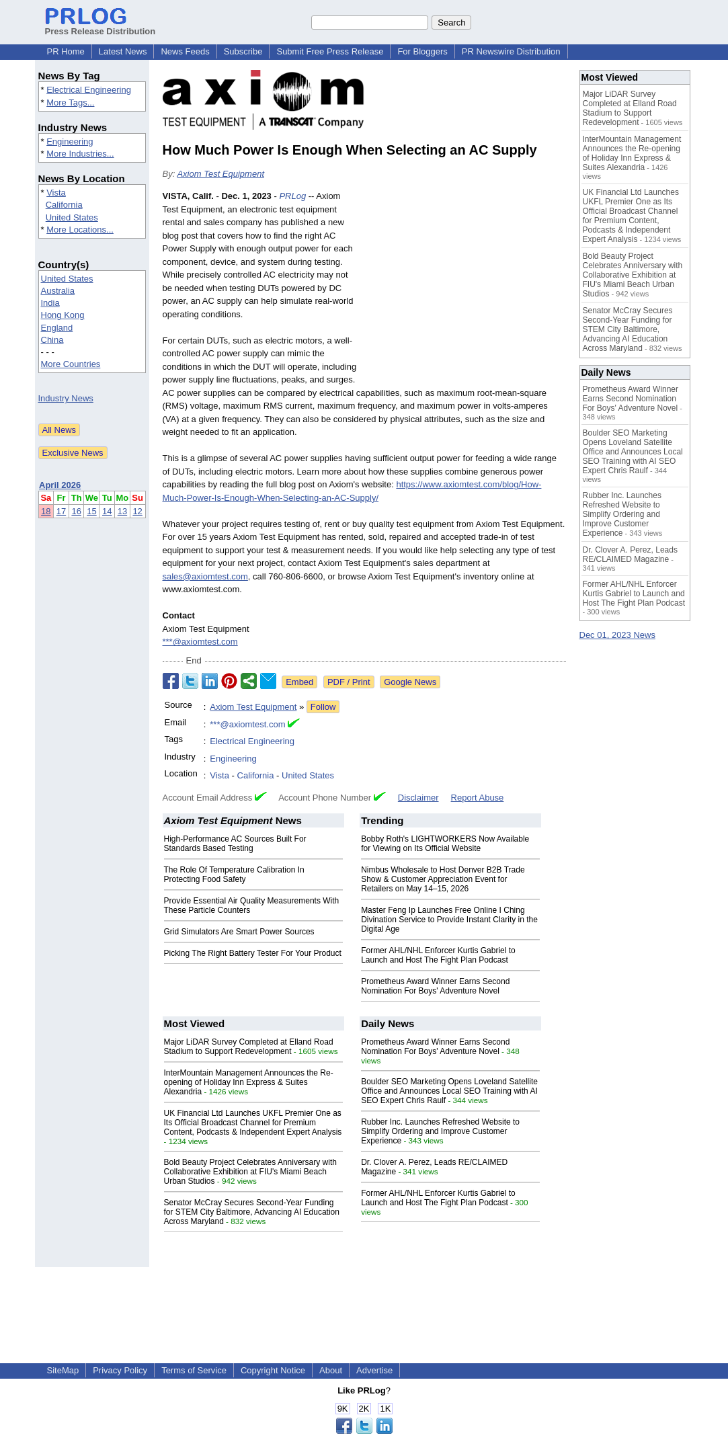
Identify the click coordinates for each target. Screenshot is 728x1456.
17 (61, 511)
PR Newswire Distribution (511, 51)
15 (91, 511)
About (330, 1370)
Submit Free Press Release (329, 51)
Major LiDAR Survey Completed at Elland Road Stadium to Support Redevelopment (248, 1046)
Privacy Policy (120, 1370)
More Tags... (70, 102)
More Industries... (80, 154)
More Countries (71, 364)
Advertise (374, 1370)
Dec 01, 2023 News (617, 635)
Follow (323, 707)
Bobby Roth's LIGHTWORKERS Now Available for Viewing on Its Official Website (445, 843)
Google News (410, 682)
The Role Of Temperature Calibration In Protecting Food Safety (234, 874)
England (57, 328)
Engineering (69, 141)
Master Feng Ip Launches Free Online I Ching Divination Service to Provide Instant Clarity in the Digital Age (449, 919)
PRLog (292, 196)
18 (45, 511)
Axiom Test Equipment (220, 174)
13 (122, 511)
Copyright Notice (273, 1370)
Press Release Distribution (100, 26)
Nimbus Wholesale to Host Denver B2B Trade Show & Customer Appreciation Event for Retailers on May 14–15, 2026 (442, 879)
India (50, 303)
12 (137, 511)
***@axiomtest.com (200, 642)
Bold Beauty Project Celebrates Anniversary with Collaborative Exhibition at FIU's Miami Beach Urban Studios (250, 1172)
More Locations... (80, 230)
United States (72, 217)
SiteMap (63, 1370)
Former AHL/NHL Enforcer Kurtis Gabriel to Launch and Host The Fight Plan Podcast (438, 955)
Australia (58, 291)
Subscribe (243, 51)
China (52, 340)
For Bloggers (422, 51)
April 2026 (60, 485)
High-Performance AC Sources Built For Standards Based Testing (235, 843)
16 (76, 511)
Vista (56, 193)
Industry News (65, 398)
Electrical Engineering (88, 90)
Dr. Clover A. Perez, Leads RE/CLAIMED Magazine (630, 554)
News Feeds (185, 51)
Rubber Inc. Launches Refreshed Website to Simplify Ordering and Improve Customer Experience (440, 1131)
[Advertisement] (465, 288)
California (64, 205)
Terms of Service (194, 1370)
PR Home (66, 51)
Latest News (123, 51)
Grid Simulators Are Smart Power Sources (239, 931)
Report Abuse (477, 798)
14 (107, 511)
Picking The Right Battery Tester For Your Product (252, 953)
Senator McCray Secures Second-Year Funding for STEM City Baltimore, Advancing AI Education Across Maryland (251, 1212)
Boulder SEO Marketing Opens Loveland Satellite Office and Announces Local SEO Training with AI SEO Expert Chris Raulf (449, 1091)
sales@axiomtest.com (205, 576)
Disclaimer (418, 798)
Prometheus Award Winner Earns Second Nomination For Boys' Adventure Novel (435, 986)
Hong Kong (63, 315)
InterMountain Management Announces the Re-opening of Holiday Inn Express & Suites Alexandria (248, 1082)
